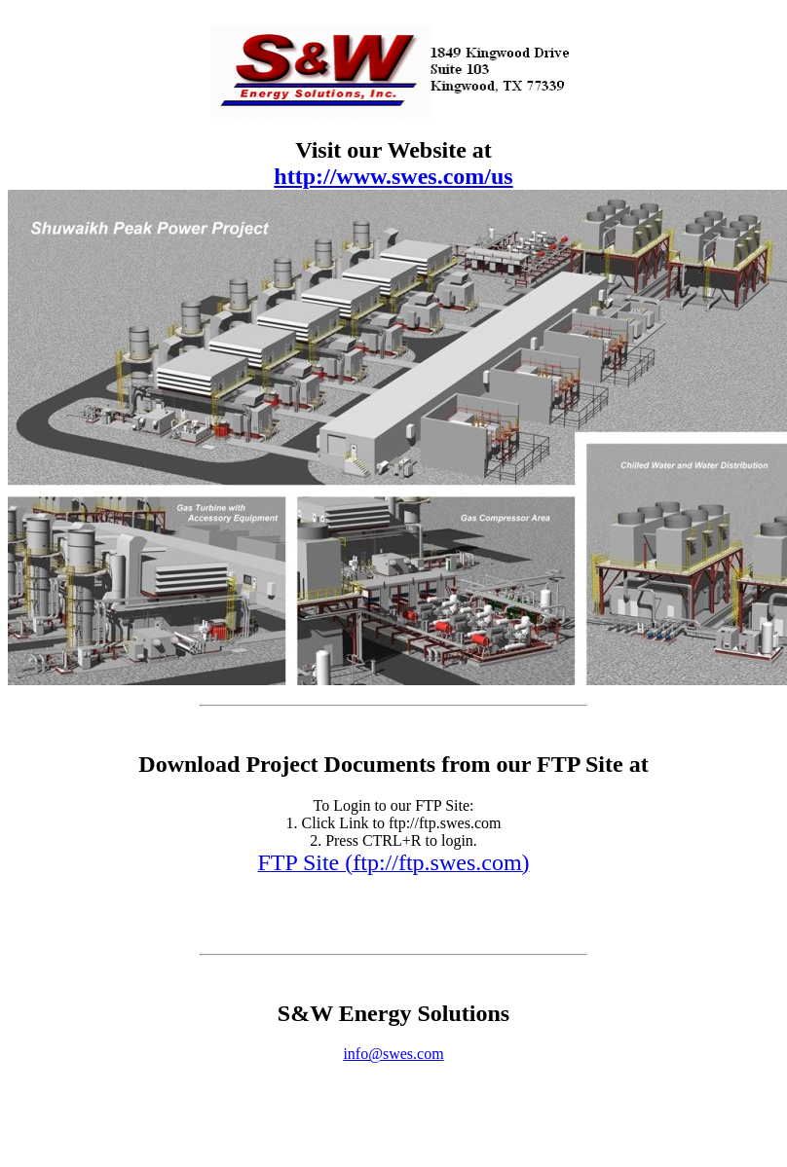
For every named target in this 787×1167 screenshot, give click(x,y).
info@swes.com (393, 1053)
